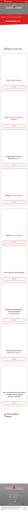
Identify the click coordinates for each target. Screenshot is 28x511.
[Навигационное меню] (26, 2)
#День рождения (14, 427)
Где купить (9, 1)
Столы (8, 17)
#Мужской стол (14, 466)
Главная (3, 17)
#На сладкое (14, 446)
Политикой (9, 508)
